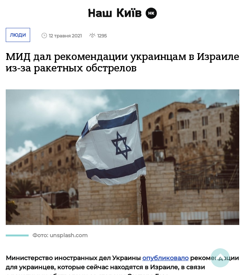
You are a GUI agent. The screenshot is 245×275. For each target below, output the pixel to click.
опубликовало (165, 258)
